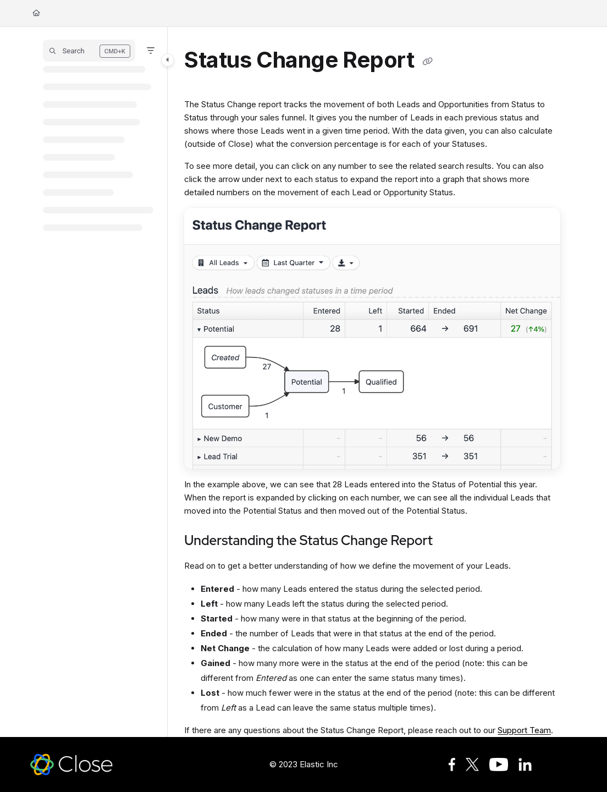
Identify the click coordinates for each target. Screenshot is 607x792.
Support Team (524, 730)
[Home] (36, 13)
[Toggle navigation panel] (167, 60)
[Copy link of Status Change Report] (428, 61)
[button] (89, 51)
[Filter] (150, 50)
